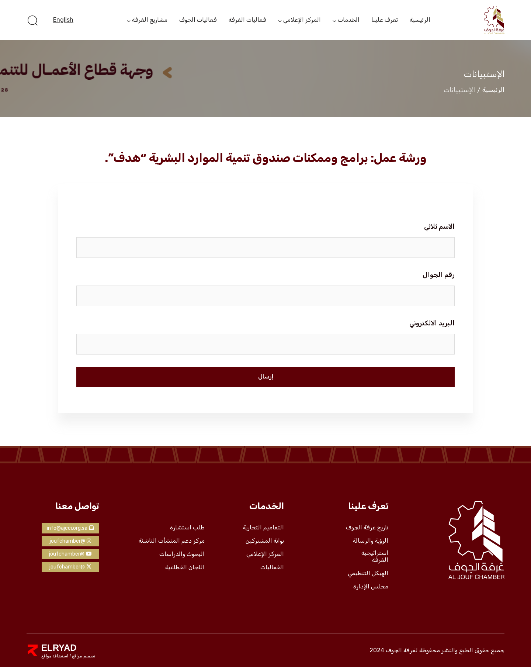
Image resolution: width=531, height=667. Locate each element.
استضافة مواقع (54, 656)
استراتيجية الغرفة (374, 556)
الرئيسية (420, 19)
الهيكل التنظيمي (368, 573)
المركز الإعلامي (302, 20)
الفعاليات (272, 567)
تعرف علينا (384, 19)
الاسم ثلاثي (439, 226)
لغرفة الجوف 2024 (393, 650)
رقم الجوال (439, 275)
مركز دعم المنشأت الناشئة (172, 541)
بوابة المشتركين (265, 541)
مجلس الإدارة (370, 586)
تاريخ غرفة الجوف (367, 527)
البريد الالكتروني (432, 323)
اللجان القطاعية (185, 567)
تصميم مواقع (83, 656)
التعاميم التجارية (263, 527)
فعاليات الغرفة (247, 19)
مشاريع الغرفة (149, 20)
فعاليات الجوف (198, 19)
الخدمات (349, 20)
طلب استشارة (187, 527)
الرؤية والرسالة (370, 541)
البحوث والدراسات (182, 554)
